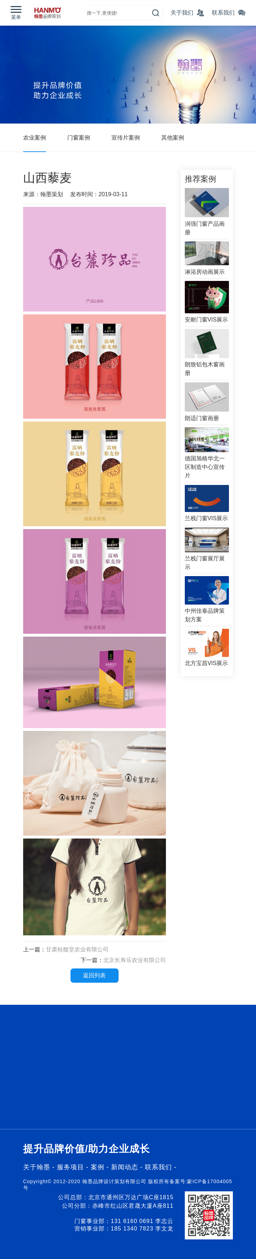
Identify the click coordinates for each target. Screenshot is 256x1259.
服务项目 (70, 1167)
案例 (98, 1167)
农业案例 (34, 138)
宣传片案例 (125, 138)
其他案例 (172, 138)
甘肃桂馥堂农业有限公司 (77, 949)
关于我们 (182, 13)
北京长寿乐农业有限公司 (134, 960)
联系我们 (158, 1167)
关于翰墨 (36, 1167)
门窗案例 (78, 138)
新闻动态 (125, 1167)
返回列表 (94, 975)
